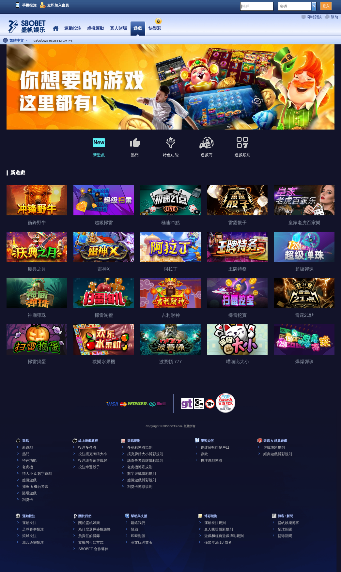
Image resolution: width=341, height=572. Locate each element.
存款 (204, 454)
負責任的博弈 (89, 536)
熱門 (25, 454)
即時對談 (314, 17)
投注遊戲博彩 (211, 460)
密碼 (283, 6)
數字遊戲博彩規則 (141, 473)
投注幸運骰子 (89, 467)
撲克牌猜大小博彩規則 (145, 454)
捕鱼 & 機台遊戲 (35, 486)
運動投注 (29, 523)
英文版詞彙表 (141, 542)
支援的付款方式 (90, 542)
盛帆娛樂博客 (288, 523)
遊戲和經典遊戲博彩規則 (224, 536)
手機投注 (29, 5)
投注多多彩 (87, 447)
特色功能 (29, 460)
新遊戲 (27, 447)
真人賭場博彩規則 (218, 529)
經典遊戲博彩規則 (277, 454)
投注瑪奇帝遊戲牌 (92, 460)
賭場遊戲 (29, 493)
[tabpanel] (170, 87)
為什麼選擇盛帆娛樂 (94, 529)
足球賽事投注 (33, 529)
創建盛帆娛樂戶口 (215, 447)
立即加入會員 (58, 5)
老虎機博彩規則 (139, 467)
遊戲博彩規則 (274, 447)
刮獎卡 (27, 500)
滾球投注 (29, 536)
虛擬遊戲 (29, 480)
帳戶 (245, 6)
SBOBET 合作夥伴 (93, 549)
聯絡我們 (138, 523)
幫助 (334, 17)
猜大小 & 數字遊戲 (37, 473)
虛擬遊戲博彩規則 (141, 480)
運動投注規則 (215, 523)
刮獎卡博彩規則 (139, 486)
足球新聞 (285, 529)
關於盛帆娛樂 (89, 523)
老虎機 (27, 467)
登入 (326, 6)
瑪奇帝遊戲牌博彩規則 (145, 460)
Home (55, 28)
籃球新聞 (285, 536)
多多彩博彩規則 (139, 447)
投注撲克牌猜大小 (92, 454)
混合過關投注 (33, 542)
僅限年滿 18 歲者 (218, 542)
